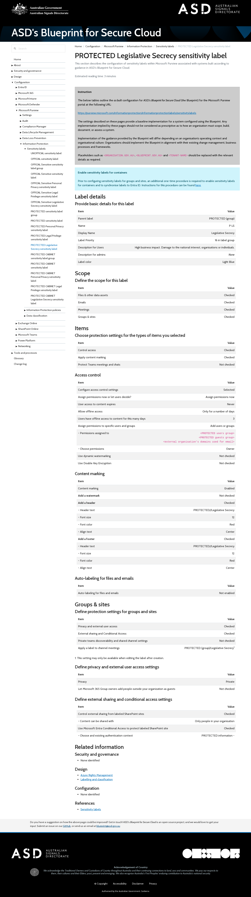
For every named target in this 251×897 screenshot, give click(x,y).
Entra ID (22, 88)
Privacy (153, 883)
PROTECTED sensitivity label (47, 221)
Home (17, 60)
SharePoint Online (28, 330)
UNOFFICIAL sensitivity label (46, 154)
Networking (24, 347)
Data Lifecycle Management (38, 133)
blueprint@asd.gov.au (108, 825)
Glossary (19, 359)
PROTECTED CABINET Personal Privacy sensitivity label (45, 278)
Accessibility (119, 883)
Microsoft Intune (27, 99)
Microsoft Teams (27, 335)
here (198, 186)
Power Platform (26, 341)
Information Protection (35, 144)
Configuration (22, 83)
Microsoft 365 (25, 93)
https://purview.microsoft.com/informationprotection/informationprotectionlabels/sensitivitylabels (137, 114)
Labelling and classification (96, 780)
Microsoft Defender (29, 105)
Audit (25, 121)
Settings (27, 116)
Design (18, 77)
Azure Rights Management (96, 776)
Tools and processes (25, 353)
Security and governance (27, 71)
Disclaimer (138, 883)
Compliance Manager (34, 127)
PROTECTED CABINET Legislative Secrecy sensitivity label (47, 300)
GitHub (67, 825)
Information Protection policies (44, 311)
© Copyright (100, 883)
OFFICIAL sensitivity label (44, 160)
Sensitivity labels (36, 149)
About (17, 66)
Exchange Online (27, 324)
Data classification (37, 316)
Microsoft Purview (28, 111)
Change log (20, 365)
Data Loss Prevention (34, 139)
